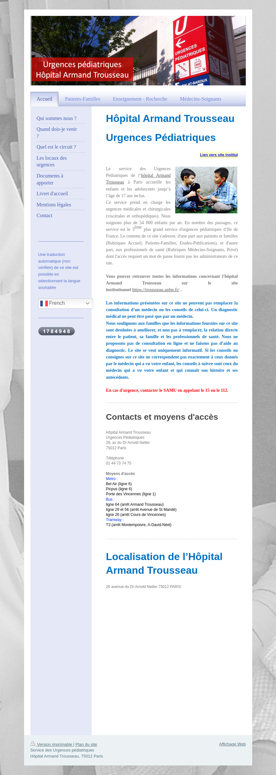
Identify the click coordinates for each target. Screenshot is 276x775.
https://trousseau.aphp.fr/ (155, 289)
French (52, 303)
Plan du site (86, 744)
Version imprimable (52, 744)
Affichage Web (232, 744)
